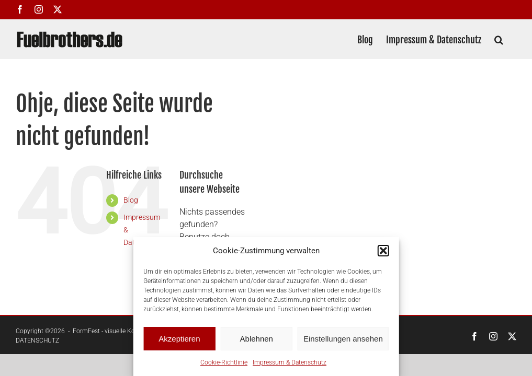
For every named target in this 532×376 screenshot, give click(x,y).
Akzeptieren (179, 338)
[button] (383, 250)
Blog (130, 200)
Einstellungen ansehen (343, 338)
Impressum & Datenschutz (289, 362)
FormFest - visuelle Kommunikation (123, 331)
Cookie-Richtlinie (223, 362)
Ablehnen (256, 338)
